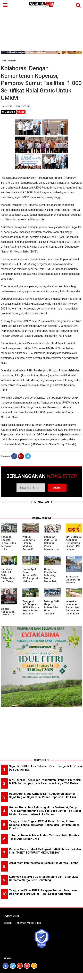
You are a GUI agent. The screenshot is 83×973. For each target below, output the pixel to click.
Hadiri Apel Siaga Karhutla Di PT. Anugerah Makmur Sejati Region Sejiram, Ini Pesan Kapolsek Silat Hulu (42, 795)
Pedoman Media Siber (28, 922)
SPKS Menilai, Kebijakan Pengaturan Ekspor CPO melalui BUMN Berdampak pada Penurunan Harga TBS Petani (45, 781)
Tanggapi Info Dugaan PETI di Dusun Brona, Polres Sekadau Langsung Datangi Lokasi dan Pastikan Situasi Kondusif (44, 825)
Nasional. (12, 61)
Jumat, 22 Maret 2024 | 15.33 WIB (15, 106)
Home (3, 61)
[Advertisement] (41, 25)
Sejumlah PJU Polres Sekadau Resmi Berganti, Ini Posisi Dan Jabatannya (51, 546)
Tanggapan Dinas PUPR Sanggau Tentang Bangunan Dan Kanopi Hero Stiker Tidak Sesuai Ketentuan (43, 892)
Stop (21, 111)
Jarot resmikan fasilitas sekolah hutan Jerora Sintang (43, 863)
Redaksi (7, 922)
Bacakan (8, 111)
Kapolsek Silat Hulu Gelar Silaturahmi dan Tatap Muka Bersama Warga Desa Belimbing (8, 581)
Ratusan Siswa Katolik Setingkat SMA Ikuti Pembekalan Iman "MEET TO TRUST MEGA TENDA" (45, 850)
